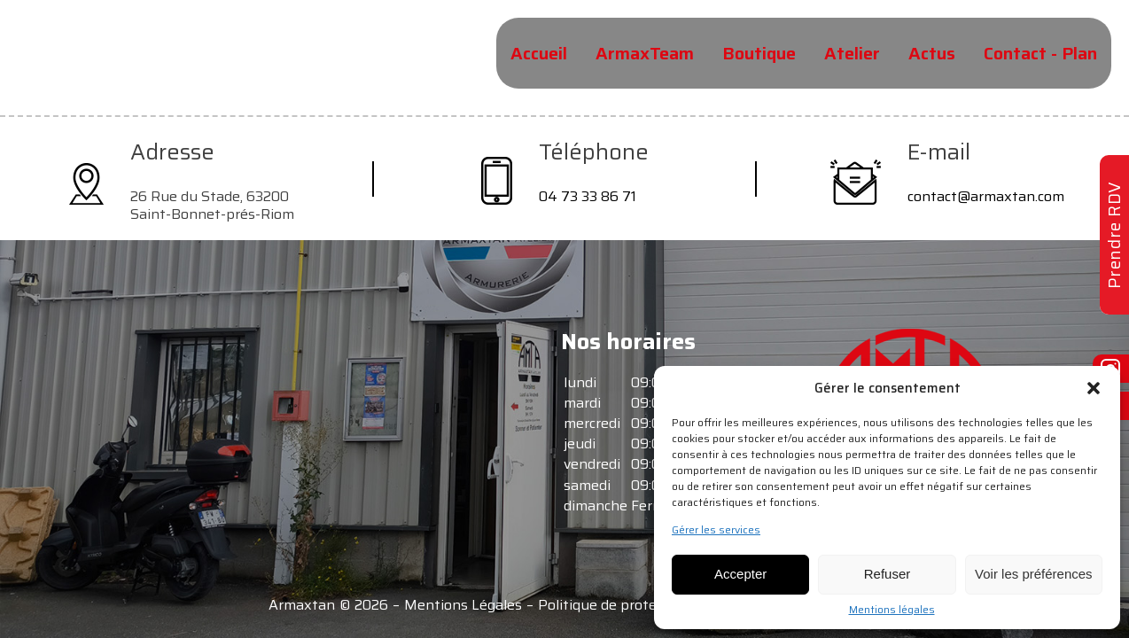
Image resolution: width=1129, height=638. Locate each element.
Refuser (887, 573)
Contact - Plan (1040, 53)
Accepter (740, 573)
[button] (1093, 388)
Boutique (759, 53)
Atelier (852, 53)
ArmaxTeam (645, 53)
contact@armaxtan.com (985, 196)
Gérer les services (716, 530)
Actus (931, 53)
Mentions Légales (463, 605)
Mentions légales (892, 609)
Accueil (538, 53)
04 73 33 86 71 (587, 196)
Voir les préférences (1034, 573)
